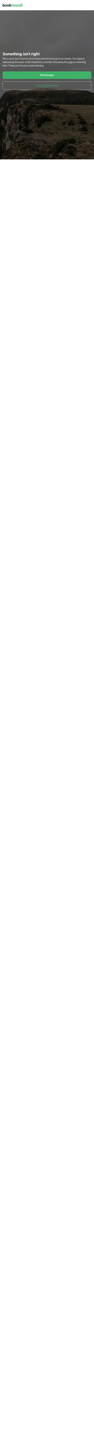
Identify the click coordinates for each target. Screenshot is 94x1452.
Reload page (47, 75)
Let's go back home (47, 85)
